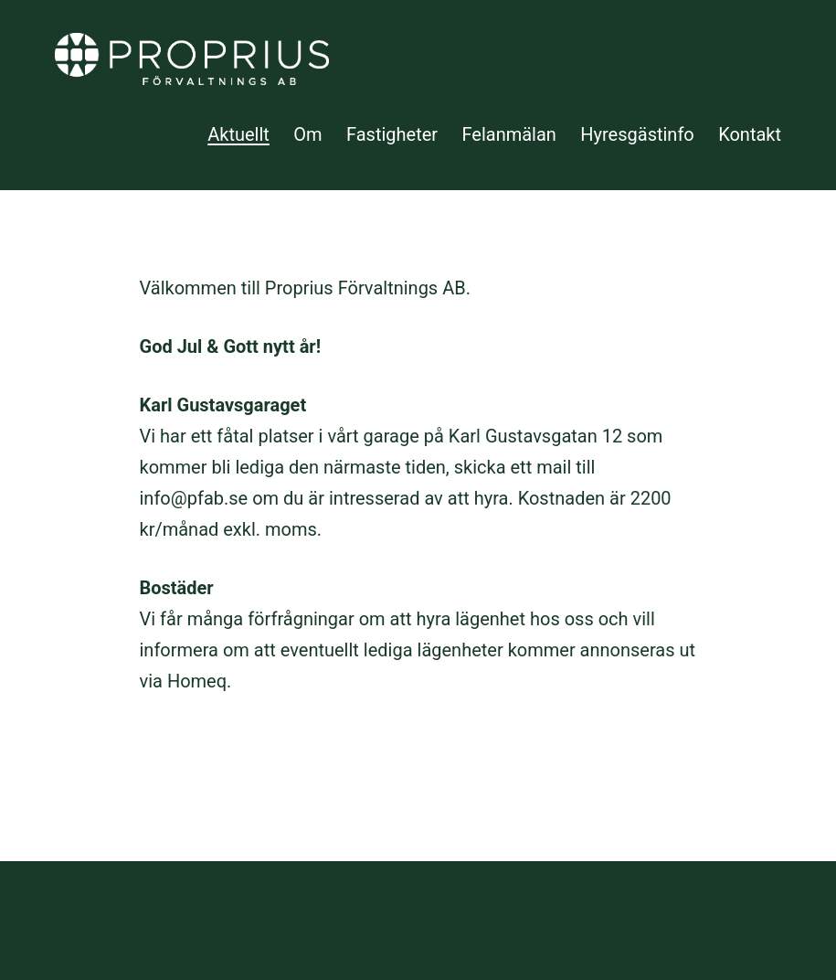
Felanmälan (508, 134)
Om (307, 134)
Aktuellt (238, 134)
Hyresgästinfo (637, 134)
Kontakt (749, 134)
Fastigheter (392, 134)
